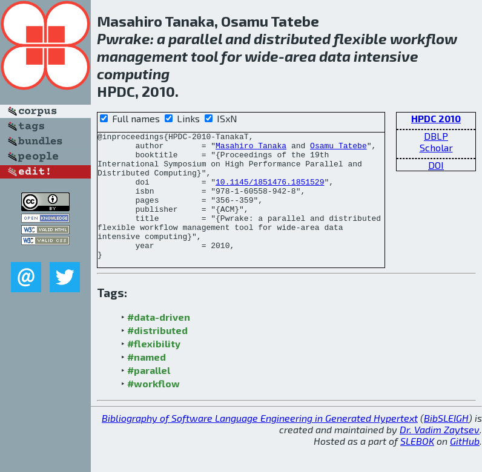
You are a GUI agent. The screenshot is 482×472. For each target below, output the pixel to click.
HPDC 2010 (436, 118)
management (142, 56)
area (300, 56)
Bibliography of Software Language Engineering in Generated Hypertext (260, 443)
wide (262, 56)
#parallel (148, 395)
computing (133, 73)
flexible (360, 38)
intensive (386, 56)
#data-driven (158, 342)
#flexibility (153, 369)
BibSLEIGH (446, 443)
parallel (195, 38)
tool (204, 56)
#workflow (153, 409)
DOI (436, 165)
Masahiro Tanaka (251, 148)
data (335, 56)
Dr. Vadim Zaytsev (440, 455)
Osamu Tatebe (338, 148)
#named (146, 382)
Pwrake (123, 38)
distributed (292, 38)
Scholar (436, 147)
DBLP (436, 136)
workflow (423, 38)
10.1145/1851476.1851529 (270, 192)
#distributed (157, 355)
